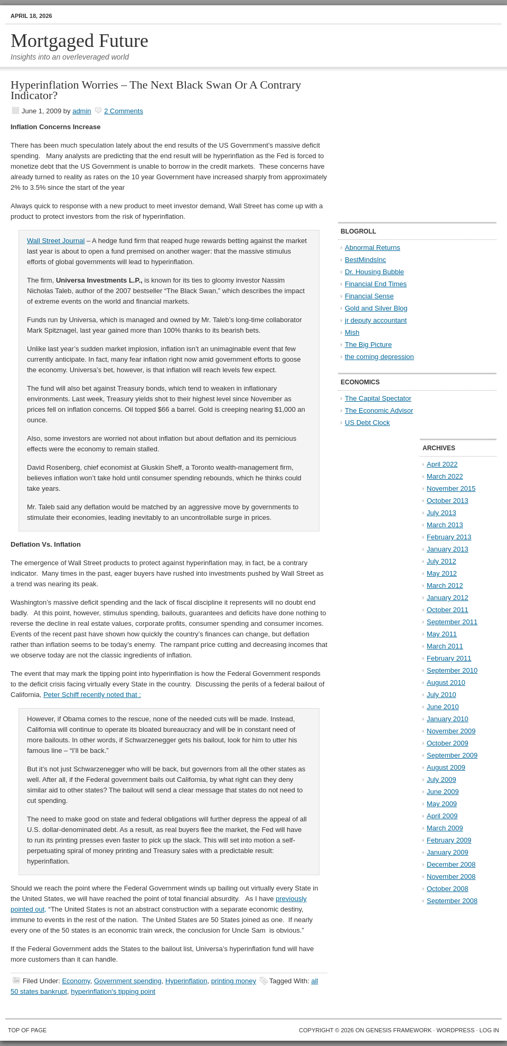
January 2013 (447, 549)
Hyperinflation (186, 981)
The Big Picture (368, 344)
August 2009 (446, 767)
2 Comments (123, 111)
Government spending (128, 981)
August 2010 (446, 682)
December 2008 (451, 864)
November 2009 (451, 731)
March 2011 (445, 646)
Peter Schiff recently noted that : (92, 695)
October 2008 (447, 889)
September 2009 (452, 755)
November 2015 (451, 488)
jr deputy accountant (376, 320)
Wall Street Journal (55, 241)
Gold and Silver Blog (376, 308)
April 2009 (442, 816)
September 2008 (452, 901)
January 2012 (447, 598)
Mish (352, 332)
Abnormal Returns (372, 247)
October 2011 (447, 610)
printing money (233, 981)
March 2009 (445, 828)
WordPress (455, 1030)
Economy (76, 981)
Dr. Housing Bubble (374, 272)
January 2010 (447, 719)
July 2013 (441, 513)
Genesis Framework (399, 1030)
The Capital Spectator (378, 398)
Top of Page (27, 1030)
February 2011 (449, 658)
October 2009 (447, 743)
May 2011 (442, 634)
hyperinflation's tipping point (113, 991)
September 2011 (452, 622)
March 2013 (445, 525)
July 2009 (441, 779)
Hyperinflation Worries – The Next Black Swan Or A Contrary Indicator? (156, 90)
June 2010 (443, 707)
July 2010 (441, 695)
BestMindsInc (365, 260)
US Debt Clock (367, 423)
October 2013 (447, 501)
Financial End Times (376, 284)
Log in (489, 1030)
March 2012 (445, 585)
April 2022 (442, 464)
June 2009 (443, 792)
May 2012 (442, 573)
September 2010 (452, 670)
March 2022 (445, 476)
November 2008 (451, 876)
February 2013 (449, 537)
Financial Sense (369, 296)
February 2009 (449, 840)
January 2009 (447, 852)
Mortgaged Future (79, 40)
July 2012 (441, 561)
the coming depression (379, 357)
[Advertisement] (404, 145)
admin (81, 111)
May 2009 (442, 804)
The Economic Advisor (379, 410)
